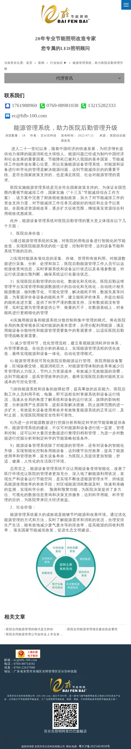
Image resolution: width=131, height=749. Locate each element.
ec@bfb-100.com (26, 116)
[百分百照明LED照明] (65, 684)
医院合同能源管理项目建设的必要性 (92, 629)
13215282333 (98, 105)
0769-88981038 (59, 105)
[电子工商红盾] (28, 654)
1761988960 (21, 105)
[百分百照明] (65, 14)
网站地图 (71, 746)
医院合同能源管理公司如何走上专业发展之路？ (35, 634)
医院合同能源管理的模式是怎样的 (29, 629)
